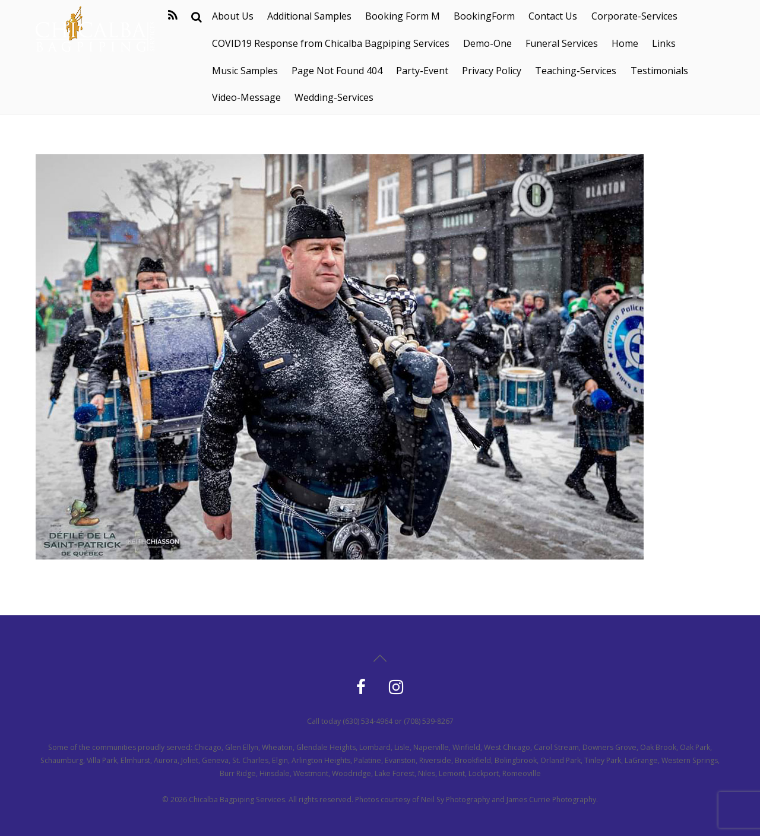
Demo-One (487, 43)
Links (664, 43)
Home (625, 43)
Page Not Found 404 (337, 70)
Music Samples (245, 70)
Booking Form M (402, 16)
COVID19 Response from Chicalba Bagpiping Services (330, 43)
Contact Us (552, 16)
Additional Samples (309, 16)
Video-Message (246, 97)
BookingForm (484, 16)
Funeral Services (561, 43)
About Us (233, 16)
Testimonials (659, 70)
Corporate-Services (634, 16)
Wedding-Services (333, 97)
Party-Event (422, 70)
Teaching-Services (575, 70)
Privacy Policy (491, 70)
